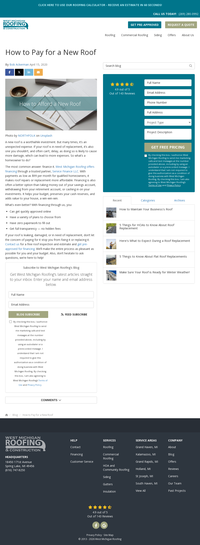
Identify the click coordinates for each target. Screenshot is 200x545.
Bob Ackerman (19, 64)
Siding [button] (158, 35)
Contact (75, 447)
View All (141, 491)
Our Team (174, 483)
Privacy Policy (34, 385)
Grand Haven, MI (147, 447)
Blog (171, 454)
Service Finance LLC (65, 171)
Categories (148, 200)
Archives (179, 200)
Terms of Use (155, 185)
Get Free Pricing (168, 147)
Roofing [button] (110, 35)
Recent (117, 200)
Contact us (12, 244)
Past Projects (177, 491)
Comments (51, 400)
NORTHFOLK (26, 135)
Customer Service (81, 461)
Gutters (108, 484)
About (172, 447)
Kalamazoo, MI (146, 454)
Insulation (109, 491)
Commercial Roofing (111, 456)
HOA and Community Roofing (116, 468)
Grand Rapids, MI (147, 461)
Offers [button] (172, 35)
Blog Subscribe (28, 314)
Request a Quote (181, 25)
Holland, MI (143, 469)
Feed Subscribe (74, 314)
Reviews (173, 469)
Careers (173, 476)
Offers (172, 461)
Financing (76, 454)
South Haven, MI (146, 483)
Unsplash (46, 135)
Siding (107, 477)
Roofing (108, 447)
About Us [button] (188, 35)
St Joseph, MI (144, 476)
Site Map (109, 535)
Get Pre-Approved (145, 25)
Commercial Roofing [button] (134, 35)
